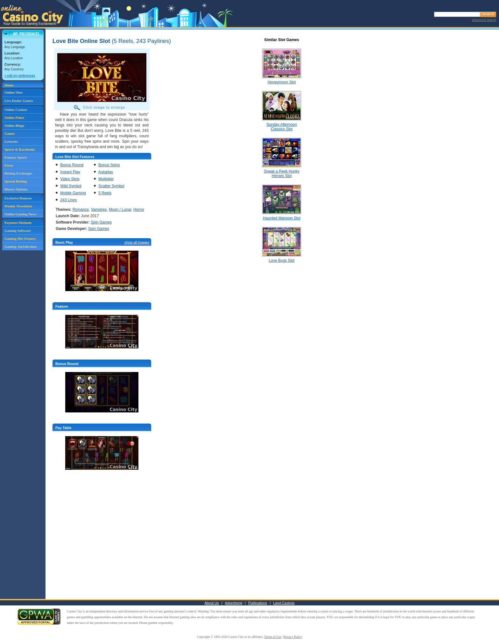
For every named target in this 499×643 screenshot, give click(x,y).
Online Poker (14, 117)
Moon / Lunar (120, 209)
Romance (81, 209)
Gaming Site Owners (20, 238)
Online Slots (13, 92)
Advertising (233, 603)
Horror (138, 209)
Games (9, 133)
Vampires (99, 209)
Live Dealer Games (18, 101)
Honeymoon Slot (282, 82)
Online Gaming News (20, 214)
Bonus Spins (109, 165)
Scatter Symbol (111, 186)
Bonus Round (71, 165)
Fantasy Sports (15, 157)
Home (8, 85)
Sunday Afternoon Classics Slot (281, 126)
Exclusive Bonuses (18, 198)
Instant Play (70, 172)
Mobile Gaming (73, 193)
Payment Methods (18, 223)
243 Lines (68, 200)
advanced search (484, 20)
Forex (8, 165)
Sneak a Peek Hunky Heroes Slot (281, 173)
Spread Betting (15, 181)
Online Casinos (15, 109)
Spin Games (101, 222)
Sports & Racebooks (19, 149)
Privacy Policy (293, 637)
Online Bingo (14, 125)
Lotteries (11, 141)
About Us (211, 603)
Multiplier (106, 179)
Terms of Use (272, 637)
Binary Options (15, 189)
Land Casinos (283, 603)
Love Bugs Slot (282, 260)
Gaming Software (17, 230)
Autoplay (105, 172)
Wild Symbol (70, 186)
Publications (257, 603)
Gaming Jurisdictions (20, 246)
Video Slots (70, 179)
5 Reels (104, 193)
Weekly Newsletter (18, 206)
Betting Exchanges (18, 173)
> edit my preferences (19, 75)
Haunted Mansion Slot (281, 218)
